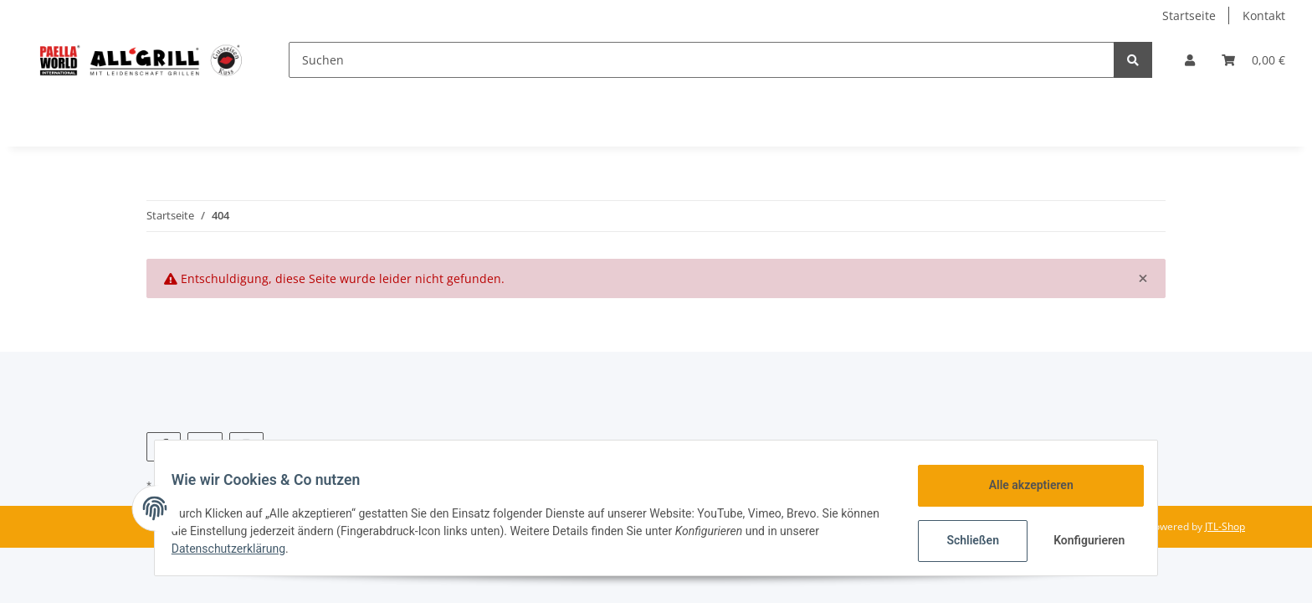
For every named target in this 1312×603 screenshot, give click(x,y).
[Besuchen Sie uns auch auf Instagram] (246, 446)
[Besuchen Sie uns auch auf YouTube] (204, 446)
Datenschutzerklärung (238, 548)
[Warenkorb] (1253, 60)
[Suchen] (702, 60)
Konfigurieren (1080, 540)
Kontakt (1264, 15)
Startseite (1189, 15)
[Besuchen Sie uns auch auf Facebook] (163, 446)
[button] (1189, 60)
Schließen (962, 540)
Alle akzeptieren (1020, 485)
